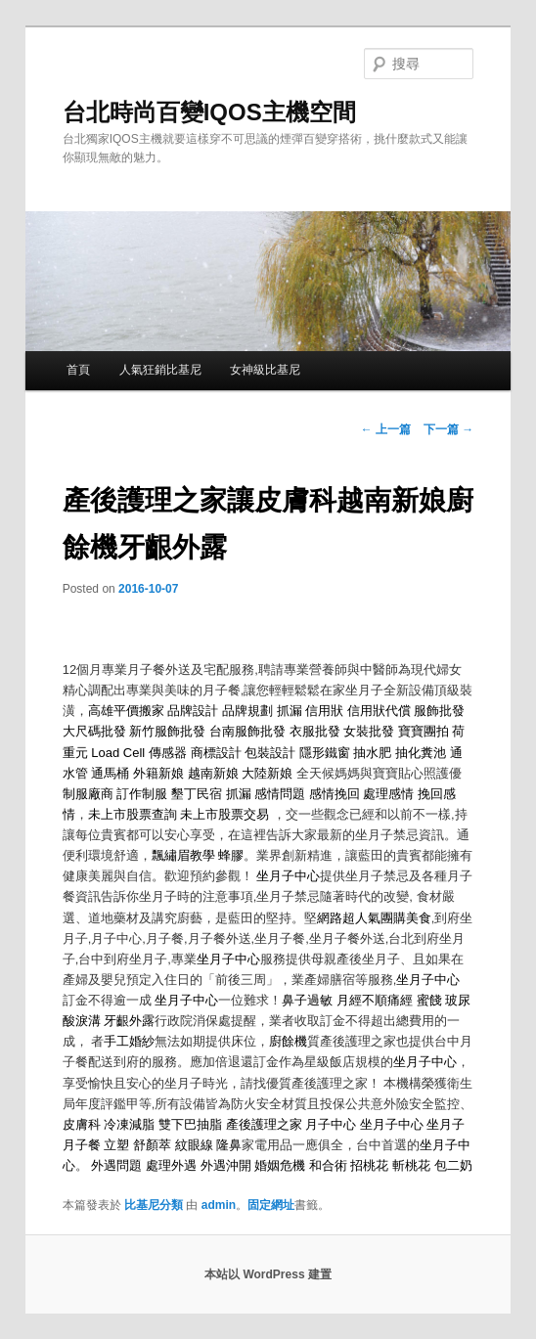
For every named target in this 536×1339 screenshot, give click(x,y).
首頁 (78, 370)
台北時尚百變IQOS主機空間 (209, 112)
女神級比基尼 (265, 370)
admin (218, 1205)
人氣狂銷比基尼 (160, 370)
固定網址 (270, 1205)
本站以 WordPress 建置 (268, 1274)
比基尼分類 (153, 1205)
